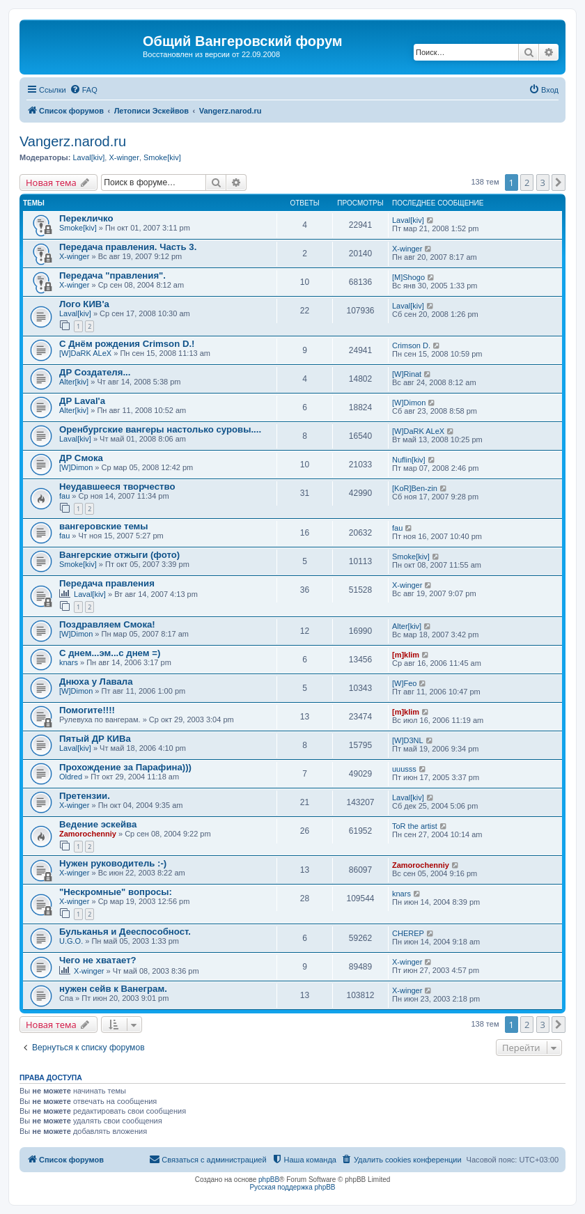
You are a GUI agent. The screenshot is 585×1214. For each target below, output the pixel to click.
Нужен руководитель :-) (112, 863)
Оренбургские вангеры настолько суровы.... (160, 429)
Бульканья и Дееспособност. (125, 931)
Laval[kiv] (88, 157)
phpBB (268, 1179)
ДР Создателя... (94, 372)
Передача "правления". (112, 275)
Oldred (70, 776)
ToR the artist (414, 826)
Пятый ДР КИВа (95, 738)
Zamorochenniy (87, 834)
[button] (559, 182)
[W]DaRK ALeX (85, 353)
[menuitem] (84, 89)
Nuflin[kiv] (409, 460)
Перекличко (86, 218)
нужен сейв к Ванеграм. (113, 988)
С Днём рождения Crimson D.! (126, 343)
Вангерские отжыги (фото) (119, 555)
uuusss (404, 769)
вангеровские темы (103, 526)
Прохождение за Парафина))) (125, 767)
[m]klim (405, 655)
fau (64, 496)
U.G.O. (71, 941)
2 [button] (526, 182)
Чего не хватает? (97, 960)
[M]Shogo (408, 277)
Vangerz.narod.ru (73, 141)
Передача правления (107, 583)
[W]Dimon (409, 402)
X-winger (124, 157)
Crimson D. (411, 345)
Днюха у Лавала (96, 681)
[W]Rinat (406, 374)
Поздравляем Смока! (107, 624)
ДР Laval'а (82, 401)
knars (68, 662)
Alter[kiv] (73, 382)
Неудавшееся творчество (117, 486)
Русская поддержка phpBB (292, 1187)
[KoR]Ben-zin (414, 488)
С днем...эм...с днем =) (109, 653)
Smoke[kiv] (162, 157)
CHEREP (408, 933)
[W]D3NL (407, 740)
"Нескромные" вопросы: (115, 892)
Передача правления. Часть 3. (127, 247)
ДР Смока (81, 458)
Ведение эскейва (97, 824)
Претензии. (84, 796)
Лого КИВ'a (84, 304)
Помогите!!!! (87, 710)
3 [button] (542, 182)
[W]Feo (404, 683)
